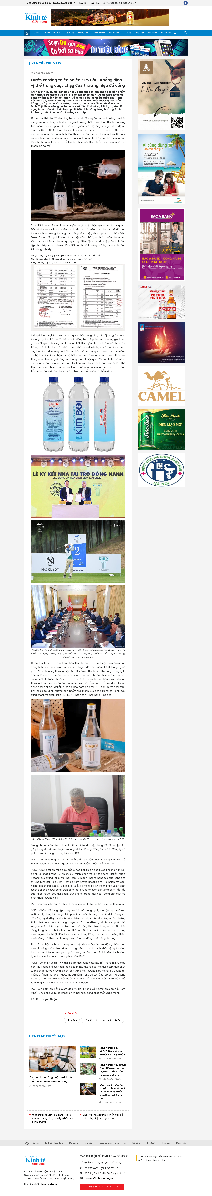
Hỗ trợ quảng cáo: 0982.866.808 (102, 1187)
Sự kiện (36, 32)
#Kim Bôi (87, 1020)
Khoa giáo (152, 32)
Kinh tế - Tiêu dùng (53, 32)
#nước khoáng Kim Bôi (110, 1020)
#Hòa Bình (71, 1020)
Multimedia (166, 32)
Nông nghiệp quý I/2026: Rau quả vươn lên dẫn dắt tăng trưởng (113, 1051)
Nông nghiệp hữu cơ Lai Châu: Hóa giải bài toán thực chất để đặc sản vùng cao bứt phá (113, 1069)
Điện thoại (95, 2)
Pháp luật (139, 32)
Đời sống (69, 32)
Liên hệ (83, 2)
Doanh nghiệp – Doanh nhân (105, 32)
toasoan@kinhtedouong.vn (99, 1178)
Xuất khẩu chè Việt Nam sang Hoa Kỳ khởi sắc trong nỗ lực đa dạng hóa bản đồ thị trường (52, 1119)
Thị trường (83, 32)
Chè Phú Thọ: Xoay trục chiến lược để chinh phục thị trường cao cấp (103, 1117)
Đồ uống (127, 32)
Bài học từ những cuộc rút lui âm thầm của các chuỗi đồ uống (51, 1079)
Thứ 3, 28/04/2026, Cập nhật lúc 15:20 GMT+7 (49, 2)
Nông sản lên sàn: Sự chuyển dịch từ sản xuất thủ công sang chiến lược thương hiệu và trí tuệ (113, 1092)
